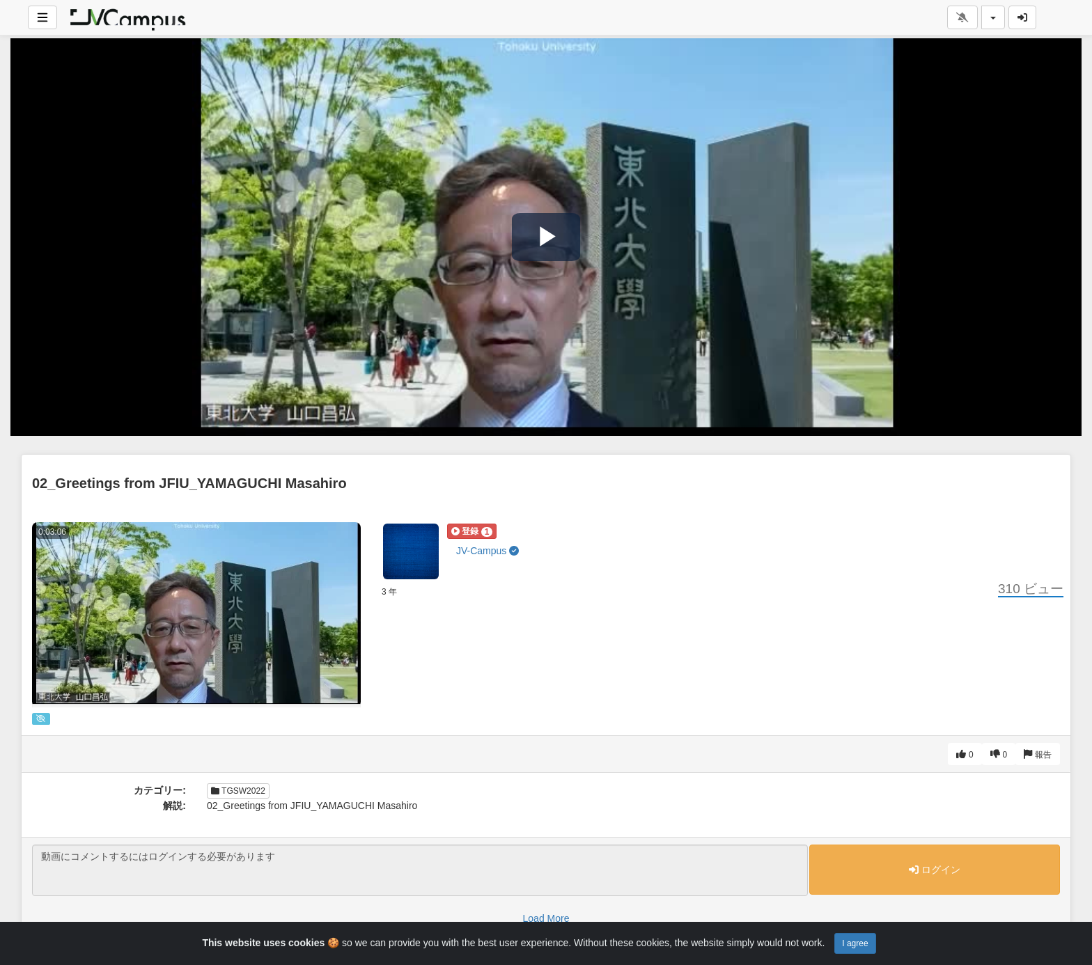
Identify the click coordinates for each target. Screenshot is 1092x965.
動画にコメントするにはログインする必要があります (420, 870)
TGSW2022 (238, 791)
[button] (472, 531)
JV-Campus (487, 550)
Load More (546, 918)
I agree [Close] (855, 943)
